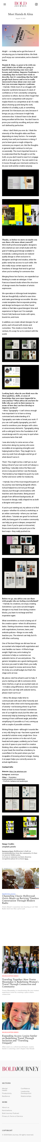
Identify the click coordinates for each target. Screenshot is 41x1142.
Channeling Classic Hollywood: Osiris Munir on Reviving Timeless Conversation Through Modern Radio (20, 899)
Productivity (7, 1093)
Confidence (25, 1088)
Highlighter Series (9, 894)
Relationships (26, 1096)
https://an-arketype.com (18, 772)
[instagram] (36, 4)
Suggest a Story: (8, 851)
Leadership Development (26, 1092)
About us (5, 1107)
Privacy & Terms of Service (12, 1116)
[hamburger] (4, 4)
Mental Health (4, 1089)
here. (26, 859)
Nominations (7, 1110)
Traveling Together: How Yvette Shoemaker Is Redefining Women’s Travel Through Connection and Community (20, 983)
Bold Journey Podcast (10, 1113)
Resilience (6, 1096)
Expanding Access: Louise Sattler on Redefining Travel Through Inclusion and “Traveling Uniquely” (19, 1039)
